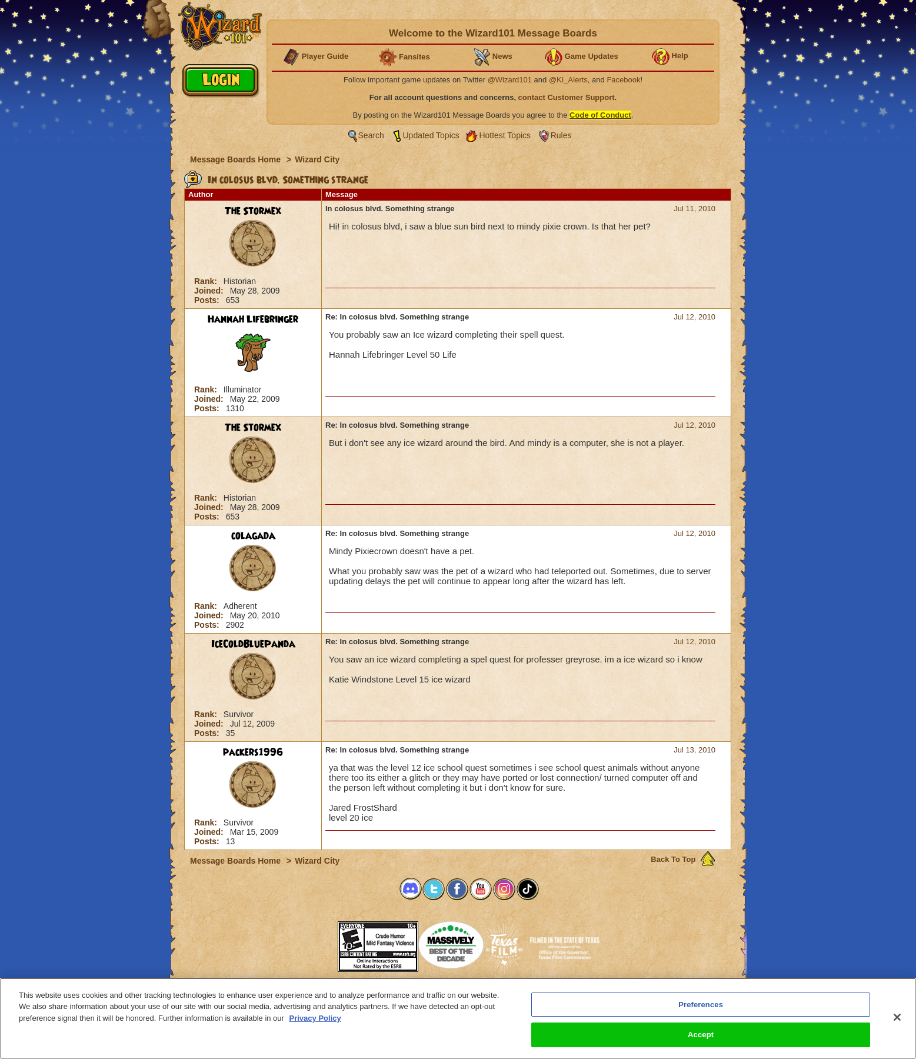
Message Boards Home (236, 159)
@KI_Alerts (568, 79)
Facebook (623, 79)
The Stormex (253, 211)
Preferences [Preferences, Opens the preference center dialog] (700, 1004)
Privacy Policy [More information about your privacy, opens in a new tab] (315, 1018)
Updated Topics (431, 135)
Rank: (206, 281)
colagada (253, 536)
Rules (561, 135)
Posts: (208, 300)
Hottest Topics (505, 135)
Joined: (210, 290)
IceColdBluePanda (253, 644)
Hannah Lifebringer (253, 319)
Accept (701, 1034)
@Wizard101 (510, 79)
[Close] (897, 1017)
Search (371, 135)
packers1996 (253, 752)
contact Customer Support (566, 97)
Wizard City (317, 159)
